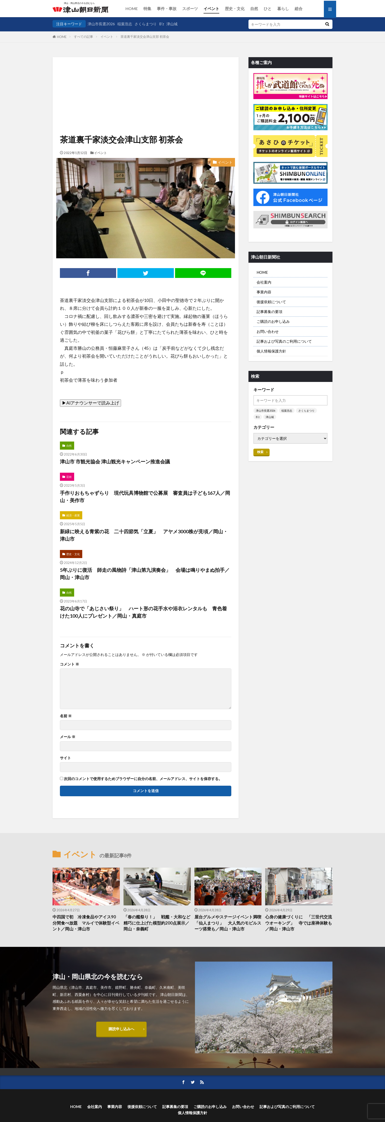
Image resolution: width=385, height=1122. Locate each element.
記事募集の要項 (269, 311)
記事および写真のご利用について (284, 341)
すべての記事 (83, 37)
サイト (65, 758)
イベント (211, 8)
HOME (131, 8)
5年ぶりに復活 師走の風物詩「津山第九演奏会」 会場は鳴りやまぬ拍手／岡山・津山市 (145, 573)
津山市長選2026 (101, 24)
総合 (298, 8)
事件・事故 (167, 8)
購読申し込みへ (121, 1029)
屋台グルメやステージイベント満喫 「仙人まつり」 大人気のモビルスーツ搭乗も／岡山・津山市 (228, 923)
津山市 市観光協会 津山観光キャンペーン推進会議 (115, 461)
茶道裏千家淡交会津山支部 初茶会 (145, 37)
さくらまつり (146, 24)
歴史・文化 (235, 8)
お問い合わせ (268, 331)
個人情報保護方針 (271, 351)
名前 (66, 716)
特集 (147, 8)
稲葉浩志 (124, 24)
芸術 (69, 476)
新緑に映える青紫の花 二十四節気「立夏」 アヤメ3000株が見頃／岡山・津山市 (144, 535)
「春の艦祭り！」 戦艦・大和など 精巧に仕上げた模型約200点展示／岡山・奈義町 (157, 923)
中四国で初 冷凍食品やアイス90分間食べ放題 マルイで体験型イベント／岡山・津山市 (86, 923)
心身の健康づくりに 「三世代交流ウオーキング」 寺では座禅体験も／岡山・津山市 (298, 923)
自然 (254, 8)
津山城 (172, 24)
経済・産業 (73, 515)
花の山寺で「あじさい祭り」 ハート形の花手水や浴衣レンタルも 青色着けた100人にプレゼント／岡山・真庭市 (143, 612)
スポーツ (190, 8)
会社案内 (264, 282)
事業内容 (264, 292)
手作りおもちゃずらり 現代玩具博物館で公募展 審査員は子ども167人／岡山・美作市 (145, 496)
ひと (268, 8)
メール (67, 737)
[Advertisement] (145, 82)
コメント (69, 664)
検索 (260, 452)
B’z (161, 24)
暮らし (283, 8)
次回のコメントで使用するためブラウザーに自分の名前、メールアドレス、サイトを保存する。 (143, 779)
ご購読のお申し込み (273, 321)
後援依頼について (271, 302)
